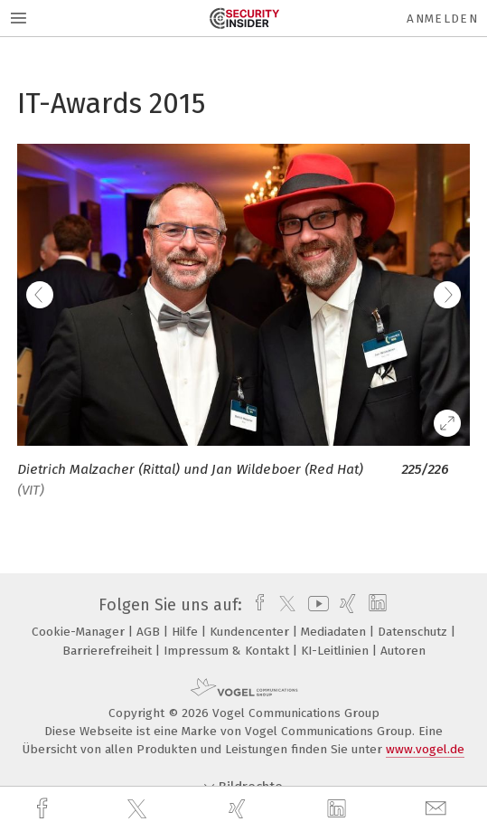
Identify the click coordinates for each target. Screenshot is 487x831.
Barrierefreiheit (108, 650)
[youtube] (315, 605)
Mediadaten (335, 631)
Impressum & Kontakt (228, 650)
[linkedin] (338, 809)
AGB (150, 631)
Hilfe (186, 631)
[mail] (438, 809)
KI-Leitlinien (336, 650)
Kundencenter (251, 631)
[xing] (239, 809)
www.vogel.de (425, 749)
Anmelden (442, 18)
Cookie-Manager (80, 631)
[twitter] (139, 809)
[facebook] (44, 809)
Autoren (403, 650)
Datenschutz (414, 631)
